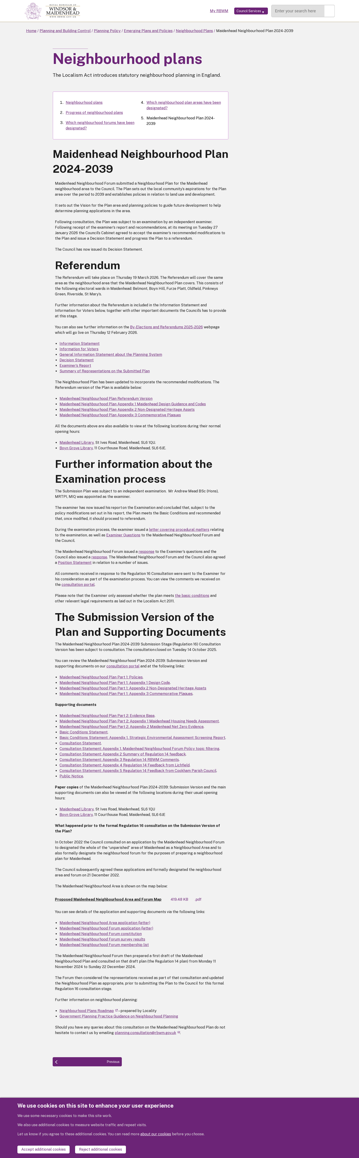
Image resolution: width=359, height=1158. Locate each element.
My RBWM (206, 11)
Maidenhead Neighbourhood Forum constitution (101, 934)
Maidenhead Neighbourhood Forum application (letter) (106, 928)
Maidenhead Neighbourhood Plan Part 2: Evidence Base (107, 715)
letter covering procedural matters (179, 529)
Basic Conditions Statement (84, 732)
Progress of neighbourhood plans (94, 112)
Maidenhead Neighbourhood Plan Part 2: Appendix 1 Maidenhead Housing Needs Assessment (139, 721)
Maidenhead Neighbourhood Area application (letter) (105, 923)
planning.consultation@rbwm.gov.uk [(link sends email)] (147, 1033)
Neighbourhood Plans (194, 31)
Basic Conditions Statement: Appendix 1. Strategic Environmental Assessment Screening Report (142, 737)
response (146, 551)
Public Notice (71, 776)
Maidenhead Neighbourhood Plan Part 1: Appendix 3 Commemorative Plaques (126, 694)
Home (31, 31)
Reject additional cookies (100, 1149)
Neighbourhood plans (84, 102)
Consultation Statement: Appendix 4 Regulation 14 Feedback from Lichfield (125, 765)
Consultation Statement (80, 743)
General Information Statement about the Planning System (111, 354)
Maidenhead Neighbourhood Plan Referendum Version (106, 398)
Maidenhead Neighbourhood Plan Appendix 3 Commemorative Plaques (120, 415)
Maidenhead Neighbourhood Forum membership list (104, 945)
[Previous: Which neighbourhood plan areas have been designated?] (87, 1061)
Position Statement (75, 562)
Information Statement (80, 343)
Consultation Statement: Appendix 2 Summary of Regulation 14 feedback (123, 754)
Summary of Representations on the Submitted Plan (105, 371)
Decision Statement (77, 360)
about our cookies (155, 1138)
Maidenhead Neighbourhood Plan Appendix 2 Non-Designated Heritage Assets (127, 409)
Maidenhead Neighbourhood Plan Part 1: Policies (101, 677)
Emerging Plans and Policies (148, 31)
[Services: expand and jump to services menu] (244, 11)
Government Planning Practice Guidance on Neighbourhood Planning (119, 1016)
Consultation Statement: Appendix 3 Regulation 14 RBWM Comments (119, 759)
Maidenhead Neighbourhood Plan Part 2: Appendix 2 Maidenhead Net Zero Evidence (132, 726)
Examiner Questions (123, 535)
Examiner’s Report (75, 365)
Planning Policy (107, 31)
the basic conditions (192, 595)
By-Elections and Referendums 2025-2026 (166, 327)
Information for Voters (79, 349)
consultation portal (78, 584)
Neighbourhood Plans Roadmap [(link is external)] (89, 1011)
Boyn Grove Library (76, 448)
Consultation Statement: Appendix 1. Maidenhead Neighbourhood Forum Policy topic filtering (139, 748)
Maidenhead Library (77, 442)
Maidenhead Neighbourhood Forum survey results (102, 939)
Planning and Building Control (65, 31)
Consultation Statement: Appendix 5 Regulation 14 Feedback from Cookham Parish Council (138, 770)
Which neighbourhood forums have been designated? (100, 125)
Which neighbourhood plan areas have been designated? (184, 105)
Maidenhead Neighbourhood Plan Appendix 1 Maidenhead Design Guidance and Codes (133, 404)
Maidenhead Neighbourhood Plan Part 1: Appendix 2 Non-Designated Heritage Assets (133, 688)
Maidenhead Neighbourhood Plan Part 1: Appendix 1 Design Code (115, 683)
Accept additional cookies (43, 1149)
